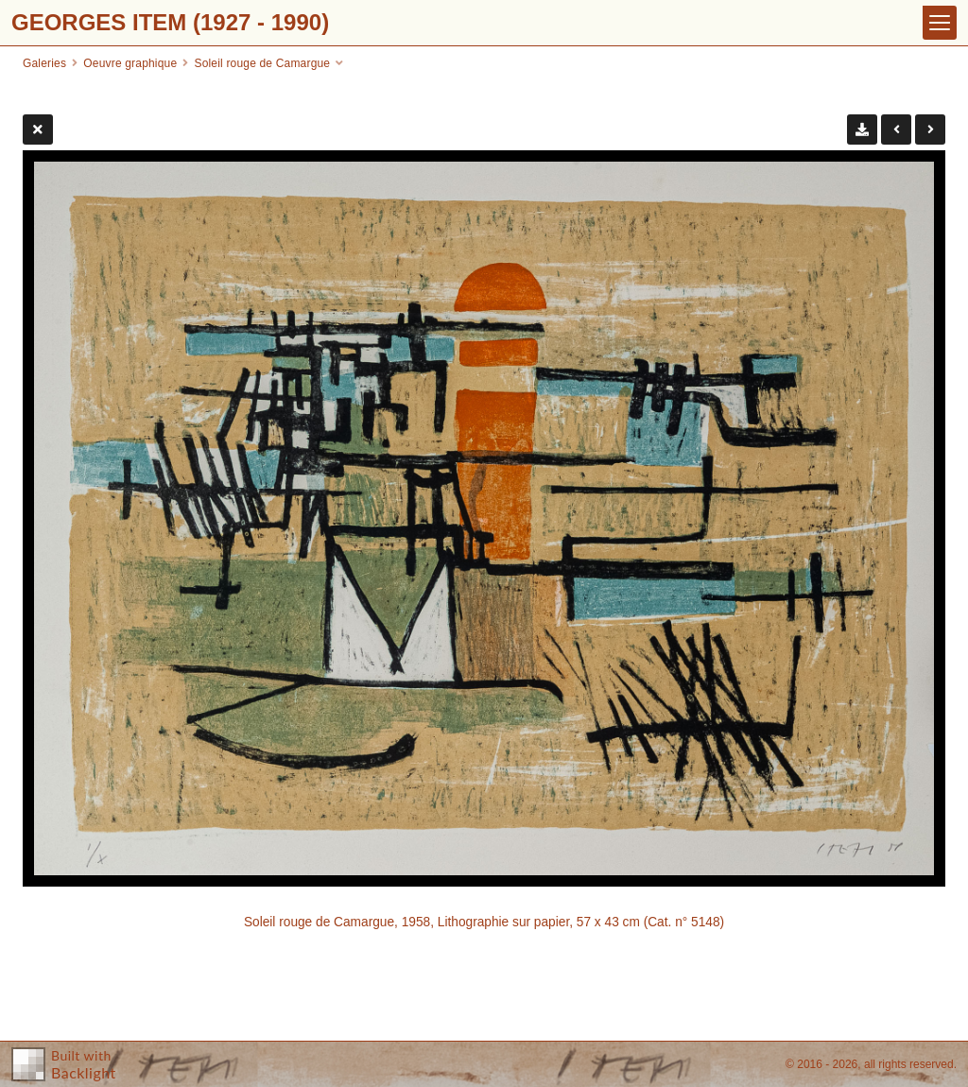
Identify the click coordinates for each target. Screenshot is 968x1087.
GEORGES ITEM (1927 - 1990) (170, 22)
